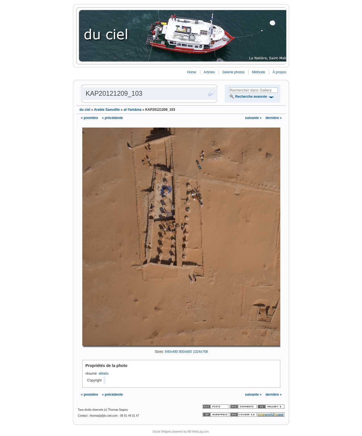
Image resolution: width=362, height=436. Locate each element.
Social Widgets (161, 431)
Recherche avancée (251, 97)
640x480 (171, 352)
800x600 (185, 352)
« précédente (112, 118)
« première (89, 118)
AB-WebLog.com (198, 431)
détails (104, 373)
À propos (279, 72)
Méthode (258, 72)
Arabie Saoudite (107, 110)
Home (191, 72)
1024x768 (200, 352)
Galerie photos (233, 72)
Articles (209, 72)
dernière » (274, 118)
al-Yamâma (133, 110)
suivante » (254, 118)
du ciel (84, 110)
